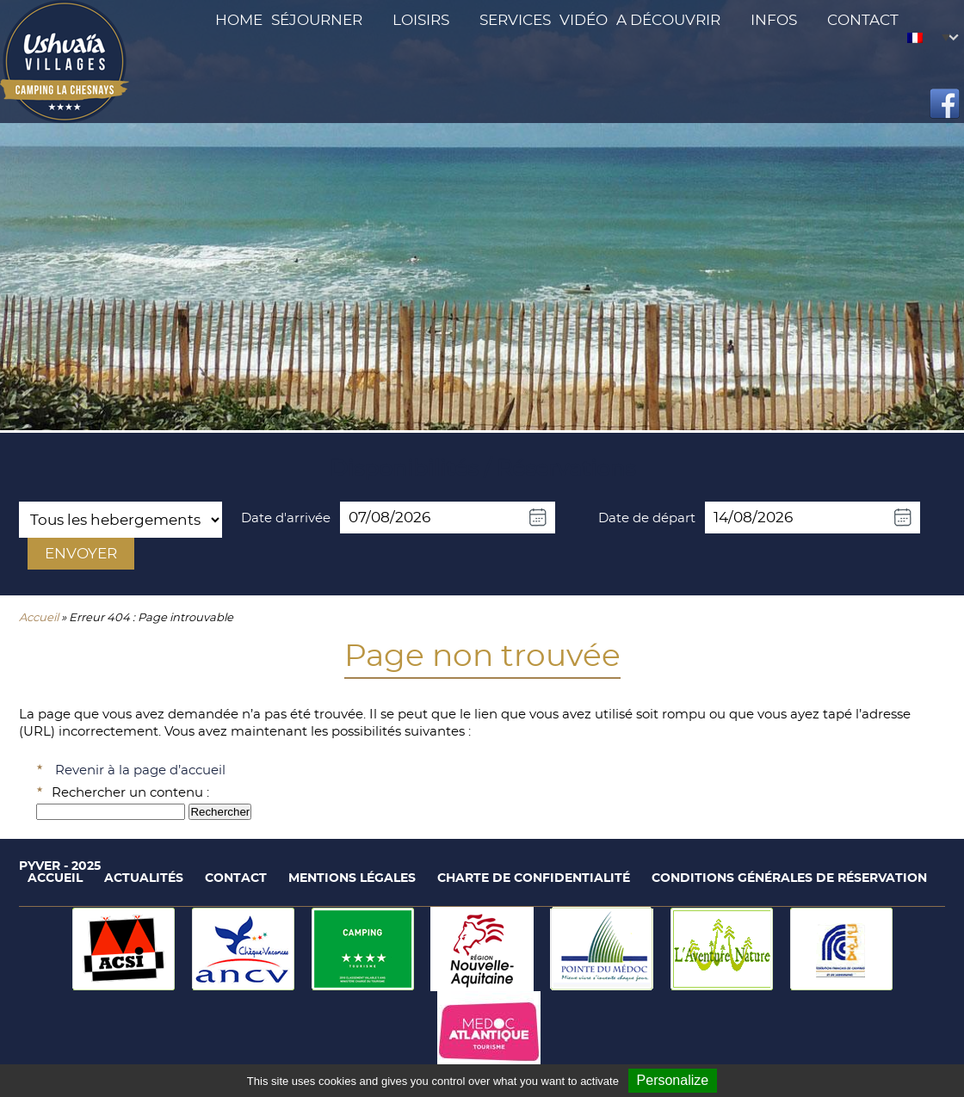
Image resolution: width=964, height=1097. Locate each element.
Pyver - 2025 (60, 866)
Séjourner (316, 20)
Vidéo (583, 20)
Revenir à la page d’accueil (140, 770)
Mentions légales (352, 878)
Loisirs (420, 20)
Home (239, 20)
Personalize (673, 1080)
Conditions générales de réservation (789, 878)
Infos (774, 20)
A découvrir (668, 20)
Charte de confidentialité (533, 878)
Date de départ (646, 518)
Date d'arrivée (286, 518)
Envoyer (81, 553)
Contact (863, 20)
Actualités (143, 878)
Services (515, 20)
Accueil (39, 618)
